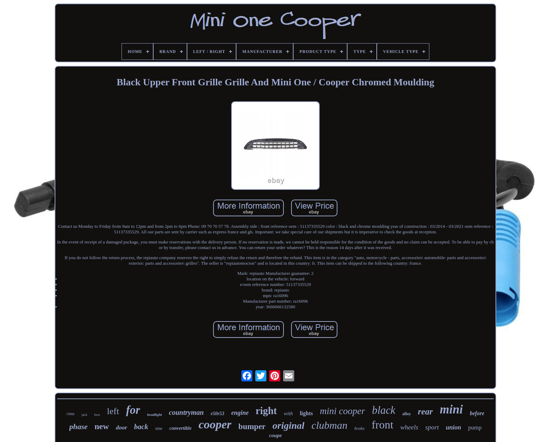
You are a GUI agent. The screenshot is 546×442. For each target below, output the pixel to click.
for (133, 410)
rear (425, 411)
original (289, 425)
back (141, 426)
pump (475, 427)
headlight (154, 414)
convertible (180, 428)
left (113, 411)
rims (71, 413)
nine (159, 428)
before (477, 413)
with (288, 413)
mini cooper (342, 411)
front (382, 424)
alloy (406, 413)
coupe (275, 435)
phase (78, 426)
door (121, 427)
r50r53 (217, 413)
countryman (186, 412)
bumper (252, 426)
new (101, 426)
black (383, 410)
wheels (409, 427)
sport (432, 427)
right (266, 410)
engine (240, 412)
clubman (329, 425)
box (97, 414)
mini (451, 409)
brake (359, 428)
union (453, 427)
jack (84, 415)
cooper (214, 424)
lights (306, 413)
